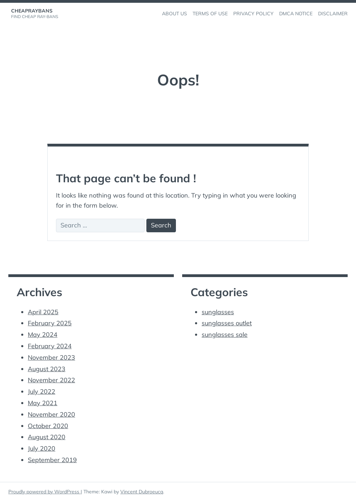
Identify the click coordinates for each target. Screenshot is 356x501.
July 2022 (41, 391)
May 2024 (42, 335)
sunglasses (218, 312)
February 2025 (50, 323)
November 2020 (51, 414)
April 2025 (43, 312)
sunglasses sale (225, 335)
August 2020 (46, 437)
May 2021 (42, 403)
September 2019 (52, 460)
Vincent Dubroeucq (141, 492)
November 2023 (51, 357)
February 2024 (50, 346)
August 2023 (46, 369)
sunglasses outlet (227, 323)
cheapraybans (31, 11)
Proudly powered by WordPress (44, 492)
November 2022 (51, 380)
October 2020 (48, 426)
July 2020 (41, 448)
